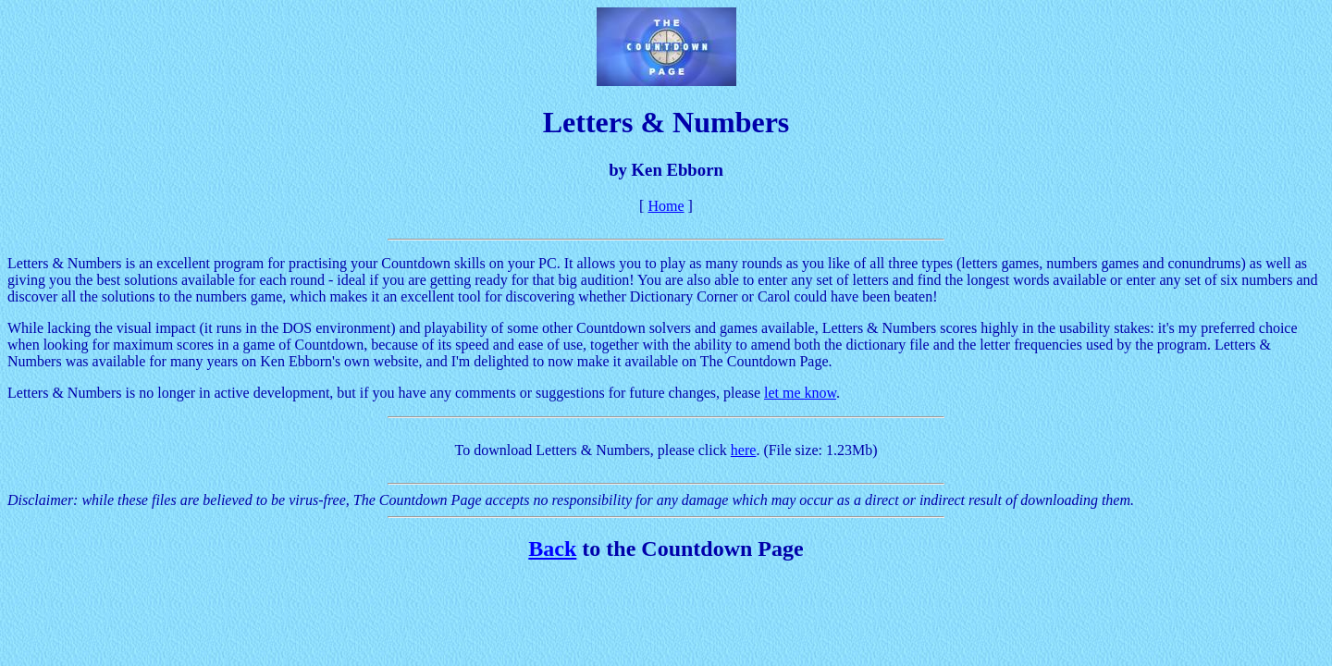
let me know (800, 393)
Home (666, 206)
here (744, 450)
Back (552, 548)
